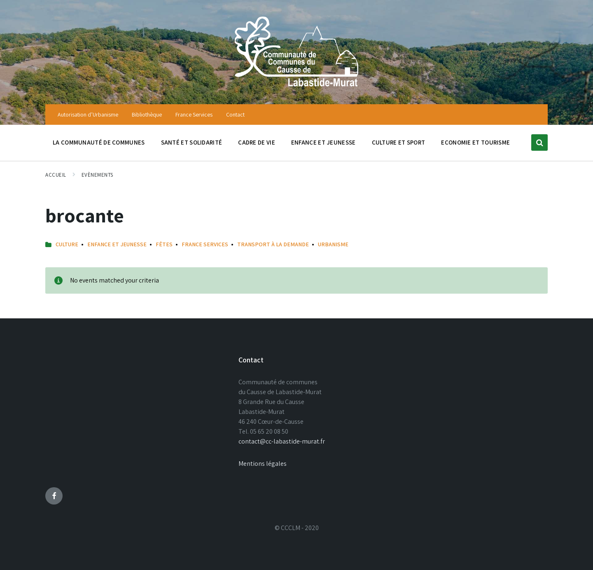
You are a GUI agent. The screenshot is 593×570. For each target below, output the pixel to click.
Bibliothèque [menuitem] (147, 114)
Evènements (97, 174)
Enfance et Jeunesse (117, 244)
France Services (205, 244)
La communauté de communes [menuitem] (99, 142)
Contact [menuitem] (235, 114)
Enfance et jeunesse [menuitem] (323, 142)
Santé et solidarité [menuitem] (191, 142)
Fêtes (164, 244)
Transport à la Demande (273, 244)
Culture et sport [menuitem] (398, 142)
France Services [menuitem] (193, 114)
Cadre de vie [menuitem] (256, 142)
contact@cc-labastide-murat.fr (281, 441)
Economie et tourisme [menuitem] (475, 142)
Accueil (55, 174)
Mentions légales (262, 463)
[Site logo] (296, 87)
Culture (67, 244)
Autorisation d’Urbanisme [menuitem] (88, 114)
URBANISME (333, 244)
